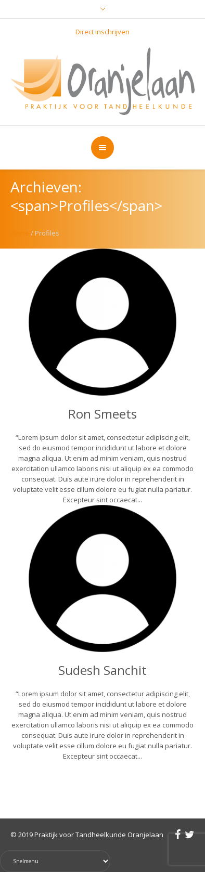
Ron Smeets (102, 413)
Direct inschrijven (102, 31)
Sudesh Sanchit (102, 670)
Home (19, 233)
